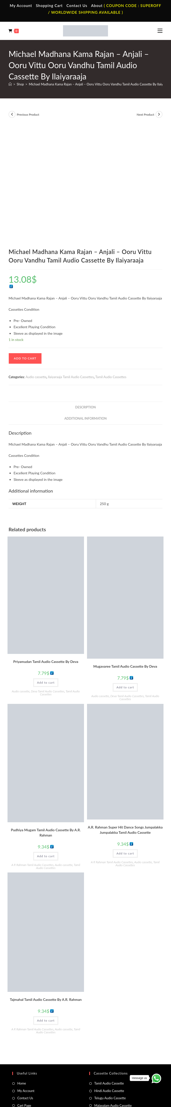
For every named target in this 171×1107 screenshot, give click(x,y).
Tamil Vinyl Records (31, 1022)
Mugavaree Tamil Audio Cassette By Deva (125, 553)
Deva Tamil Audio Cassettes (47, 578)
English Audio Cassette (110, 999)
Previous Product (28, 114)
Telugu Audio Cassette (110, 985)
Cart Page (24, 992)
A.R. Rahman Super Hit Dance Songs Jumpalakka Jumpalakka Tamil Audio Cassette (125, 716)
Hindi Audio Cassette (109, 977)
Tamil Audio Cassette (109, 970)
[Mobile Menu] (160, 31)
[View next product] (159, 114)
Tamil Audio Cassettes (110, 264)
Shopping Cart (49, 5)
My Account (21, 5)
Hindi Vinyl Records (31, 1029)
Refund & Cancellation (122, 1075)
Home (21, 970)
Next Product (145, 114)
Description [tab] (85, 294)
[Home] (10, 84)
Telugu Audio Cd (106, 1037)
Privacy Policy (72, 1075)
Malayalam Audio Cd (109, 1044)
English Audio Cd (106, 1051)
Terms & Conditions (47, 1075)
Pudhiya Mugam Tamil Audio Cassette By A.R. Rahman (45, 719)
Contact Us (76, 5)
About (96, 5)
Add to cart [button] (45, 569)
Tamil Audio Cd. (105, 1022)
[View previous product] (12, 114)
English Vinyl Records (32, 1037)
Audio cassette (36, 264)
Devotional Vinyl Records (35, 1051)
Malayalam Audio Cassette (113, 992)
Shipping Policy (94, 1075)
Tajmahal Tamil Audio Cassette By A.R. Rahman (46, 886)
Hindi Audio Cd (105, 1029)
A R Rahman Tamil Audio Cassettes (33, 751)
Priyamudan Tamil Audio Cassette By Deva (45, 548)
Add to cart (25, 245)
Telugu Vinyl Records (32, 1044)
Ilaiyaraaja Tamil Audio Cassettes (71, 264)
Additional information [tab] (85, 305)
